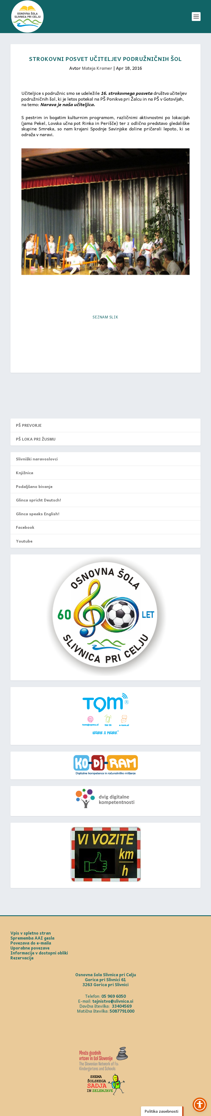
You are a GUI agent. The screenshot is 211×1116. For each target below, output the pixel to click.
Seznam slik (105, 317)
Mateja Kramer (97, 67)
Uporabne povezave (29, 948)
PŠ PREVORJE (28, 425)
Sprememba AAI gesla (32, 938)
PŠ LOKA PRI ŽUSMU (35, 439)
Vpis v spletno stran (30, 933)
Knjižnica (24, 473)
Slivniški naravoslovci (37, 459)
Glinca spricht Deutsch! (38, 500)
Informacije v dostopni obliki (39, 952)
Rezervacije (22, 957)
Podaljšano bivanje (34, 486)
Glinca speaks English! (37, 514)
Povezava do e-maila (30, 943)
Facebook (25, 527)
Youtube (24, 541)
